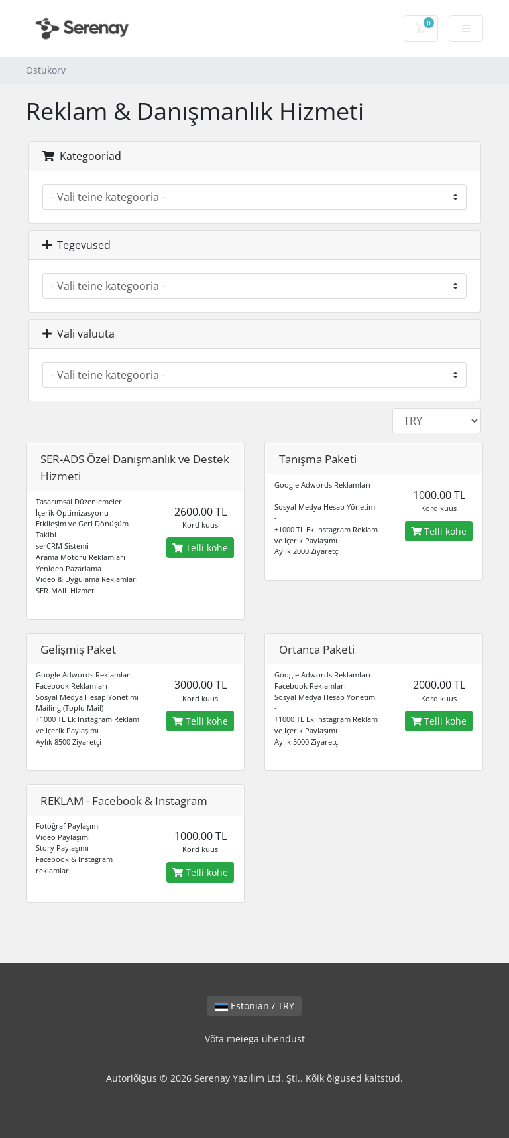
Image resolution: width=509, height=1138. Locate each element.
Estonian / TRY (254, 1005)
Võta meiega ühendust (255, 1038)
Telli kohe (200, 547)
